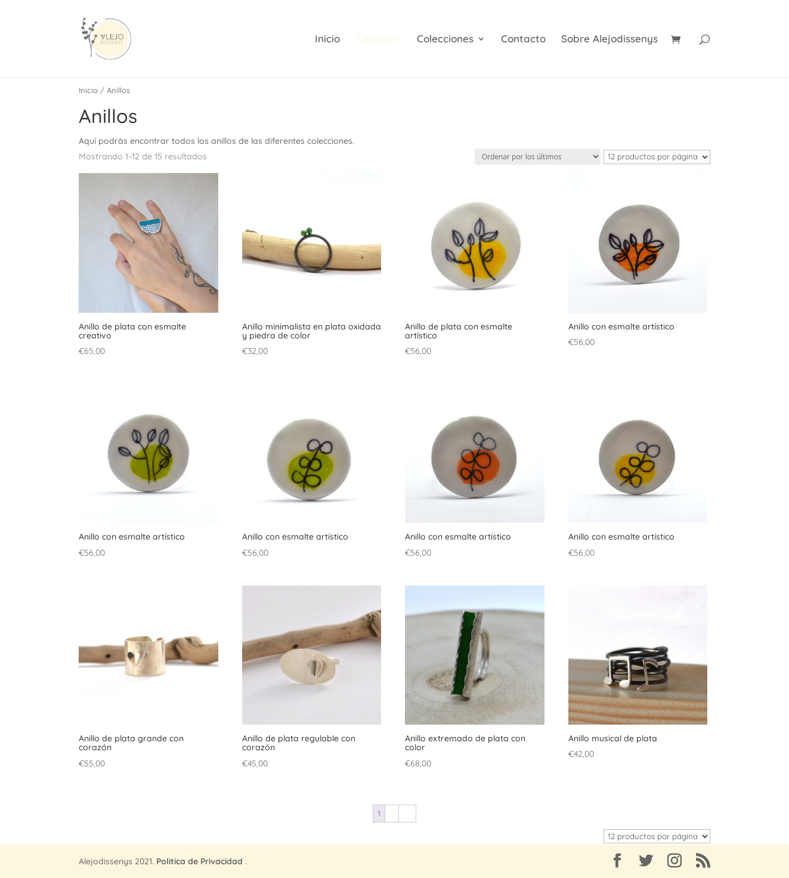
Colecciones (445, 40)
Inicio (327, 40)
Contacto (523, 40)
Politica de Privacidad (199, 861)
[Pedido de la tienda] (538, 157)
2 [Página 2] (391, 813)
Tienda (372, 40)
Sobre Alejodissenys (609, 40)
